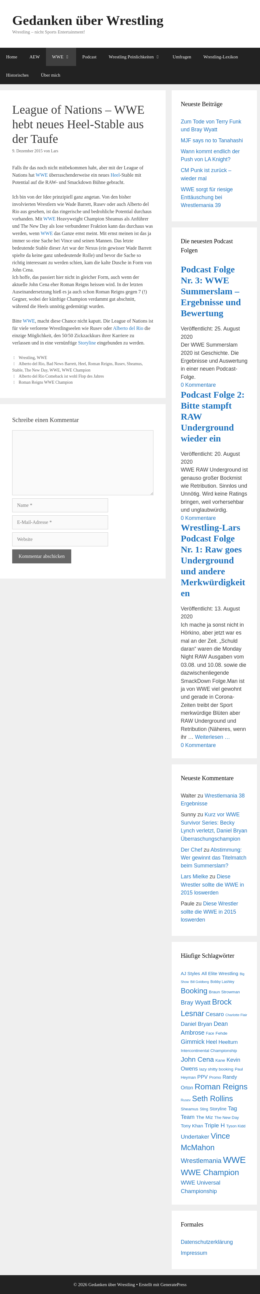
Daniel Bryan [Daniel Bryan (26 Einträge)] (196, 1024)
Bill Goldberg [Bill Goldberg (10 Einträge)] (199, 982)
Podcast (89, 56)
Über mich (50, 75)
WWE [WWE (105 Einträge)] (234, 1160)
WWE (64, 57)
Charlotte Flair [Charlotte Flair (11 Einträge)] (236, 1015)
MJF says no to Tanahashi (212, 140)
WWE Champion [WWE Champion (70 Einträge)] (210, 1172)
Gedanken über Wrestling (87, 20)
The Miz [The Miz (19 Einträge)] (204, 1117)
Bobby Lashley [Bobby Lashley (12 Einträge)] (222, 982)
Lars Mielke (194, 877)
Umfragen (182, 56)
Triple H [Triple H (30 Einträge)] (215, 1125)
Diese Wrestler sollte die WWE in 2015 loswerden (212, 885)
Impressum (194, 1253)
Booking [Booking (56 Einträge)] (194, 991)
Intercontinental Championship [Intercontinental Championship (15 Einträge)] (209, 1050)
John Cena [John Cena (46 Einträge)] (197, 1059)
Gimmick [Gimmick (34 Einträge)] (193, 1041)
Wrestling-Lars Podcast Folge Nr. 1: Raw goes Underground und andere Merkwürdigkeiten (213, 560)
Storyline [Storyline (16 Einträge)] (217, 1108)
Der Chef (191, 850)
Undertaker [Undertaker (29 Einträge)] (195, 1136)
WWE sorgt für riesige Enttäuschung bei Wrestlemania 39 (207, 197)
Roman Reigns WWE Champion (46, 382)
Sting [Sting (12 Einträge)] (204, 1109)
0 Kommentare (198, 385)
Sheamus (134, 364)
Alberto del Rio (128, 328)
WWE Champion (76, 370)
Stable (17, 370)
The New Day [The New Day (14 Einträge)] (226, 1117)
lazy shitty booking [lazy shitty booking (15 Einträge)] (216, 1069)
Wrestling (27, 357)
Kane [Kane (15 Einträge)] (220, 1060)
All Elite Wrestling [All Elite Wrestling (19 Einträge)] (220, 973)
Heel (115, 175)
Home (11, 56)
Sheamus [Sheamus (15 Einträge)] (190, 1109)
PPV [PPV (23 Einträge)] (202, 1077)
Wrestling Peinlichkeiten (138, 57)
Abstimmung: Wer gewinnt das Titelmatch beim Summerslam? (214, 858)
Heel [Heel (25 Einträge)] (211, 1042)
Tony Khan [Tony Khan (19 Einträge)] (192, 1125)
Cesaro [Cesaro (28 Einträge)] (215, 1014)
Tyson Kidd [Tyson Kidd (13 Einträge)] (235, 1126)
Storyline (87, 342)
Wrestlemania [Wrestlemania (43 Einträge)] (201, 1160)
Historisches (17, 75)
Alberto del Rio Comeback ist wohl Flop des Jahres (61, 376)
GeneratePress (173, 1284)
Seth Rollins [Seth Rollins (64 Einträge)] (212, 1098)
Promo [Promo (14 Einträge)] (215, 1077)
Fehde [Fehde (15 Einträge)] (221, 1033)
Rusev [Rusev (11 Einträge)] (186, 1100)
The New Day (36, 370)
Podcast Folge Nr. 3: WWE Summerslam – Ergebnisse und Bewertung (211, 291)
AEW (35, 56)
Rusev (119, 364)
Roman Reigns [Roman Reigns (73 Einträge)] (221, 1086)
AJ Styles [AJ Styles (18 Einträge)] (190, 973)
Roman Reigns (100, 364)
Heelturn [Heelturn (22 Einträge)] (228, 1042)
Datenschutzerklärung (207, 1242)
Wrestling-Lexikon (220, 56)
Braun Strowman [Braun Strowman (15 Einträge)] (224, 992)
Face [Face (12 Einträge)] (210, 1033)
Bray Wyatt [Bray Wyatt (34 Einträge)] (196, 1002)
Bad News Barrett (61, 364)
